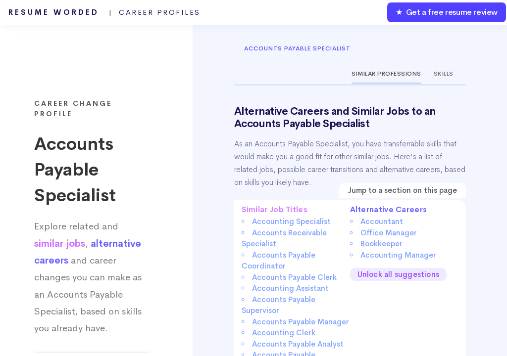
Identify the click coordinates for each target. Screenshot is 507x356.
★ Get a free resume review (447, 12)
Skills (444, 74)
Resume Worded (104, 12)
